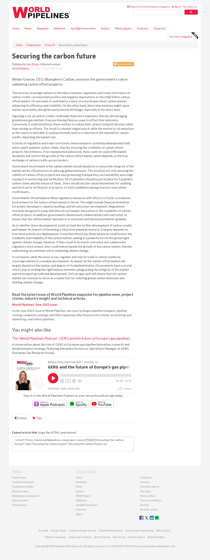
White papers (123, 28)
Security (144, 504)
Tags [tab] (37, 418)
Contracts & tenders (23, 482)
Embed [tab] (21, 418)
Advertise (160, 28)
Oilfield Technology (55, 537)
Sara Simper (32, 64)
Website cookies (149, 509)
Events (105, 28)
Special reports (20, 500)
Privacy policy (147, 495)
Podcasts (143, 28)
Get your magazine (183, 36)
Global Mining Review (111, 530)
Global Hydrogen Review (82, 530)
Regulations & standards (25, 495)
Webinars (60, 28)
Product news (19, 504)
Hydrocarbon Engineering (139, 530)
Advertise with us (149, 486)
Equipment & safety (23, 486)
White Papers (83, 495)
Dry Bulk (43, 530)
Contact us (190, 6)
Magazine (43, 28)
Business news (20, 491)
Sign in (176, 6)
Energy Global (58, 530)
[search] (157, 12)
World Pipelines (20, 68)
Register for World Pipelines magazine (148, 6)
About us (145, 482)
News (79, 486)
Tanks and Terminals (80, 537)
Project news (19, 477)
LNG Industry (163, 530)
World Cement (102, 537)
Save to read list (123, 64)
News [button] (28, 28)
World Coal (119, 537)
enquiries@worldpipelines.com (158, 546)
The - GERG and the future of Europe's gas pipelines (71, 338)
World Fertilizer (136, 537)
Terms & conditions (150, 500)
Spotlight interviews (83, 28)
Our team (145, 491)
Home (16, 28)
